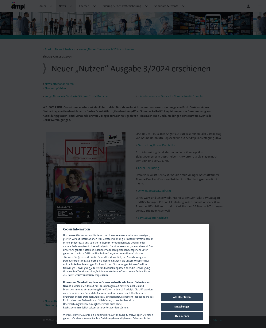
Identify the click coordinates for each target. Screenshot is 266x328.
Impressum (101, 275)
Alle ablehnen (182, 316)
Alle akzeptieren (182, 297)
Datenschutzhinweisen (80, 275)
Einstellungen (182, 306)
